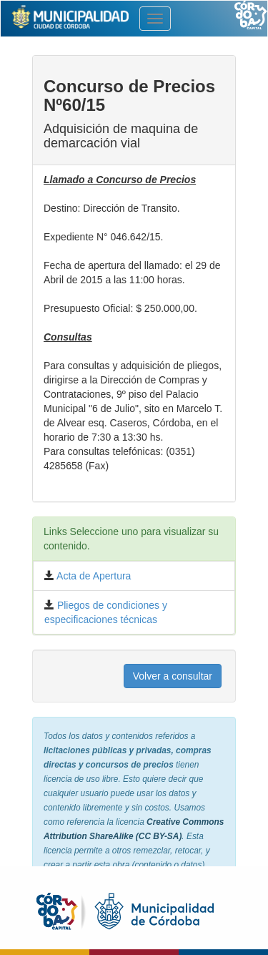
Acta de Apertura (92, 576)
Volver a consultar (172, 676)
